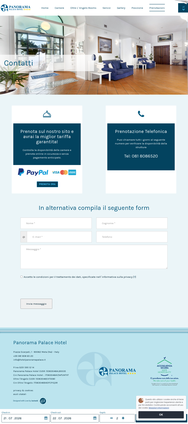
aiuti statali (19, 394)
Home (44, 7)
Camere (59, 7)
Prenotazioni (157, 7)
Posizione (137, 7)
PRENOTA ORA (47, 184)
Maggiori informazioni (159, 407)
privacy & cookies (23, 390)
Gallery (121, 7)
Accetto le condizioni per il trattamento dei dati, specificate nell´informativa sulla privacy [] (78, 276)
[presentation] (38, 289)
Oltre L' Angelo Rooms (83, 7)
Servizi (107, 7)
